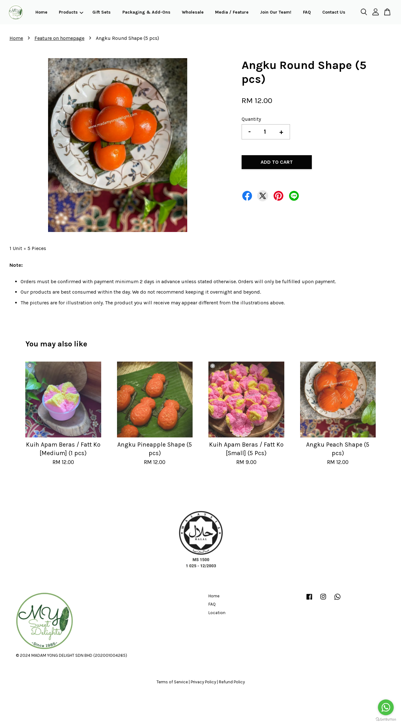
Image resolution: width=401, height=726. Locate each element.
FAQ (307, 12)
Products (71, 12)
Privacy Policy (203, 682)
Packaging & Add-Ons (146, 12)
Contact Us (333, 12)
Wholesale (193, 12)
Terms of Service (172, 682)
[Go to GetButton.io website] (386, 719)
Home (41, 12)
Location (216, 612)
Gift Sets (101, 12)
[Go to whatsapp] (386, 707)
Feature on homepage (59, 38)
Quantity (251, 119)
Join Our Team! (275, 12)
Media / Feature (232, 12)
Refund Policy (232, 682)
